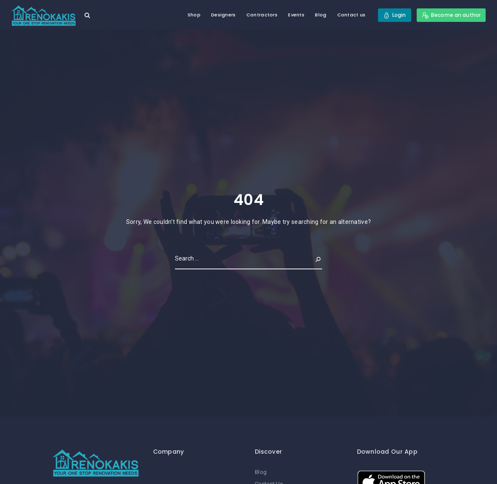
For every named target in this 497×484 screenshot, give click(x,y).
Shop (194, 14)
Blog (320, 14)
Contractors (262, 14)
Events (296, 14)
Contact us (351, 14)
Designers (223, 14)
